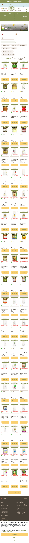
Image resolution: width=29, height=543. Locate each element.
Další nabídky (23, 45)
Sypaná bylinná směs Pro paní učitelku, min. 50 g (23, 481)
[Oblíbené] (26, 7)
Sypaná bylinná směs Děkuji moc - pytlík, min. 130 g (4, 481)
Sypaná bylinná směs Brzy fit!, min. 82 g (4, 460)
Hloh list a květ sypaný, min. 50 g (23, 395)
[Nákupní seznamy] (26, 4)
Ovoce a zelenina (25, 13)
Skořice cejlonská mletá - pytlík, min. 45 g (23, 181)
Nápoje (4, 19)
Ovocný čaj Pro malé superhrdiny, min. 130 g (14, 481)
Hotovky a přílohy (18, 16)
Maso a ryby (11, 13)
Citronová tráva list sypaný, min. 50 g (23, 417)
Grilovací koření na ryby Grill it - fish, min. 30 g (4, 417)
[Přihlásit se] (26, 9)
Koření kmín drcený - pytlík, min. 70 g (23, 224)
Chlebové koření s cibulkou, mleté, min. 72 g (23, 288)
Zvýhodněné (10, 10)
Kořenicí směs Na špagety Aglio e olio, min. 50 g (23, 246)
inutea (12, 22)
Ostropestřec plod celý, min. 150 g (23, 331)
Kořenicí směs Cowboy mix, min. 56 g (4, 245)
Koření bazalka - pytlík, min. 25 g (4, 74)
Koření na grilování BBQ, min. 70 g (14, 267)
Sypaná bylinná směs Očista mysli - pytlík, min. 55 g (14, 460)
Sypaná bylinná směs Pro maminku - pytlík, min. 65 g (14, 438)
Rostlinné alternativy (11, 16)
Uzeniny (17, 13)
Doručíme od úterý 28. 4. (5, 68)
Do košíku (5, 79)
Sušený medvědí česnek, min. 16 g (4, 288)
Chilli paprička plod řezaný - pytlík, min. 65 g (14, 181)
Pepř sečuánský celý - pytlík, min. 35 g (14, 160)
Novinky (3, 10)
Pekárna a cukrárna (4, 13)
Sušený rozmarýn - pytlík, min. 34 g (23, 95)
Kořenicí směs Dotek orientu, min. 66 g (4, 310)
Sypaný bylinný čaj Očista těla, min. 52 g (23, 438)
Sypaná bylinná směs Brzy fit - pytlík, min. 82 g (14, 374)
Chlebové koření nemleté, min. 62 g (14, 288)
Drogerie (11, 19)
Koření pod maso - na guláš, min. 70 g (14, 203)
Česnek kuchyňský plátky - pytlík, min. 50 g (4, 181)
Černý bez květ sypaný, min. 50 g (4, 395)
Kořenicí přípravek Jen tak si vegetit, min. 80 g (14, 246)
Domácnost (24, 19)
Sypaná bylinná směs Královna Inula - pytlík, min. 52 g (14, 395)
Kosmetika (18, 19)
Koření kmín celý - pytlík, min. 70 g (4, 224)
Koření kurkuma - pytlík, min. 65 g (13, 224)
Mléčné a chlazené (4, 16)
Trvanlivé (25, 16)
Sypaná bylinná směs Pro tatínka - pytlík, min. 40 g (23, 460)
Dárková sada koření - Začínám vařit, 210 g (23, 267)
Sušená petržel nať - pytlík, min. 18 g (23, 74)
